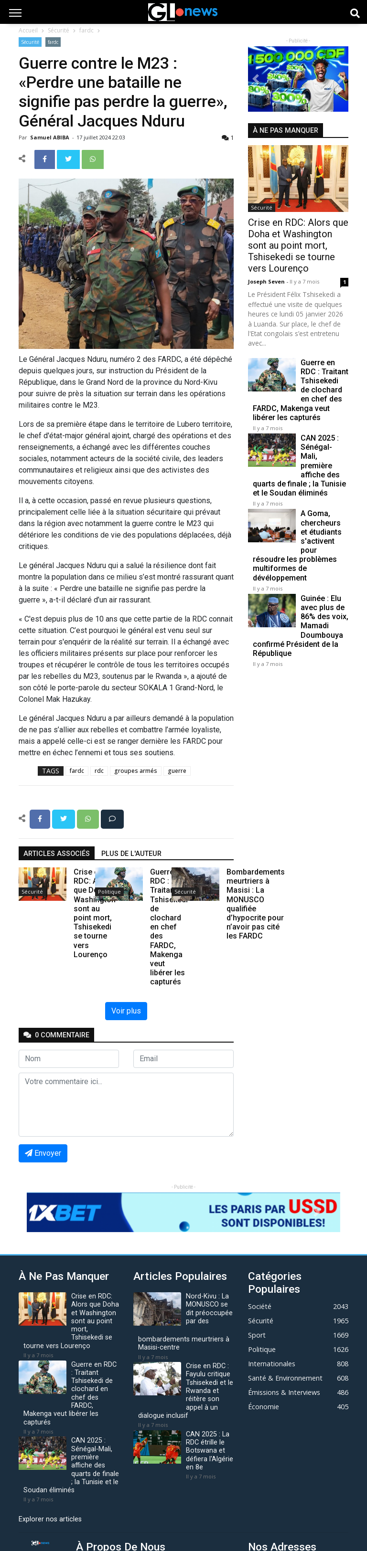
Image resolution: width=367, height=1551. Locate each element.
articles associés (56, 854)
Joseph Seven (267, 281)
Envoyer (43, 1153)
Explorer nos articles (50, 1519)
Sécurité (58, 30)
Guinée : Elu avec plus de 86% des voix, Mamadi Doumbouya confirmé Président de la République (300, 626)
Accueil (28, 30)
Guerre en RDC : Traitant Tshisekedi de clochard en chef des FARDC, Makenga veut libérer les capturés (300, 390)
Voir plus (126, 1010)
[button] (255, 79)
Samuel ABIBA (50, 137)
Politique (109, 891)
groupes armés (135, 771)
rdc (99, 771)
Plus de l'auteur (131, 854)
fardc (86, 30)
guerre (177, 771)
